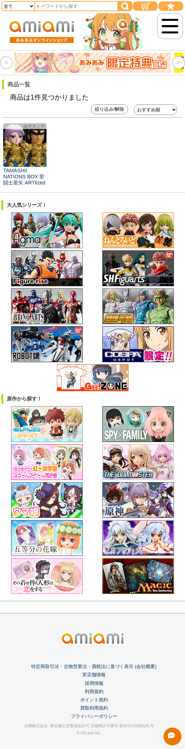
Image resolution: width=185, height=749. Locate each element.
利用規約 (94, 691)
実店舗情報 (94, 674)
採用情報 (94, 683)
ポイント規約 (94, 699)
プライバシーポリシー (94, 716)
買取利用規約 (94, 708)
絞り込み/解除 (109, 109)
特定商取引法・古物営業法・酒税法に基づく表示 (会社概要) (93, 666)
